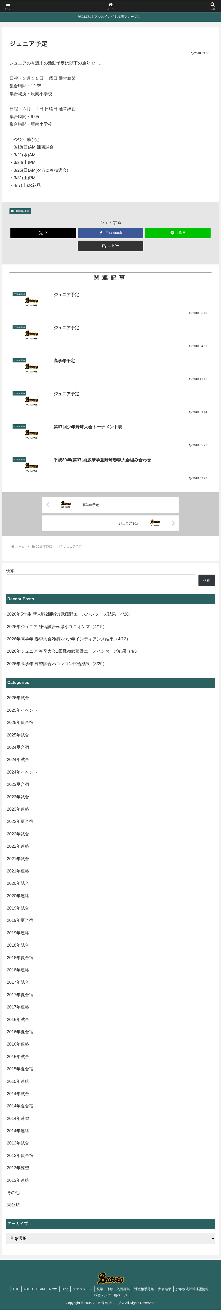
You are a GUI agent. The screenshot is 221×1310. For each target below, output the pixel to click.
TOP (12, 1289)
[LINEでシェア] (178, 233)
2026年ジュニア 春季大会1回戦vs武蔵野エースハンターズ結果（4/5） (74, 651)
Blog (64, 1289)
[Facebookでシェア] (110, 233)
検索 (10, 571)
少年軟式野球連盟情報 (195, 1289)
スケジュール (82, 1289)
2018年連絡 (20, 211)
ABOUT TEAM (32, 1289)
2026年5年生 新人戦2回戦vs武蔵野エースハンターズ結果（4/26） (70, 614)
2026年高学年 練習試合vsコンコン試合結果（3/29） (57, 664)
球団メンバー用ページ (110, 1295)
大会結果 (167, 1289)
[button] (110, 246)
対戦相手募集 (145, 1289)
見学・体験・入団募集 (114, 1289)
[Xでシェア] (43, 233)
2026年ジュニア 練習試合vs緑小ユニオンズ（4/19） (57, 626)
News (52, 1289)
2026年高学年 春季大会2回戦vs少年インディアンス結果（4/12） (69, 639)
